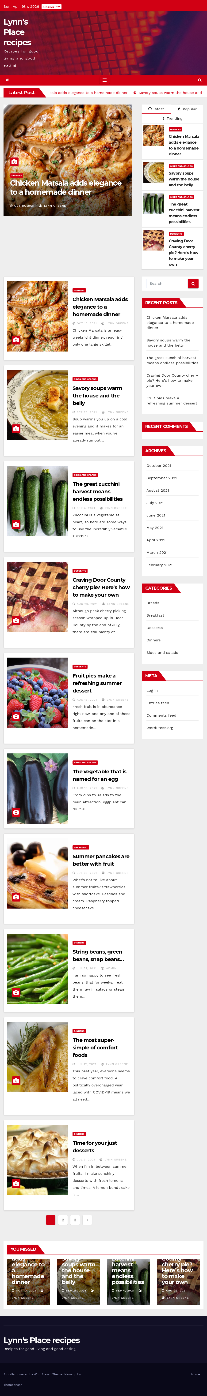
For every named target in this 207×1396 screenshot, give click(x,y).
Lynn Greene (52, 205)
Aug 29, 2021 (87, 604)
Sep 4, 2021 (86, 508)
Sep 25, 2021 (87, 412)
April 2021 (155, 540)
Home (195, 1374)
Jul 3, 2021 (86, 1159)
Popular (187, 109)
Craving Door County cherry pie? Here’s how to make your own (101, 587)
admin (109, 968)
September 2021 (161, 478)
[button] (200, 80)
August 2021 (157, 490)
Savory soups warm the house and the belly (97, 395)
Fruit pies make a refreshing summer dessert (97, 683)
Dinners (17, 175)
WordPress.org (159, 728)
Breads (152, 603)
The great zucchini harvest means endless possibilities (98, 491)
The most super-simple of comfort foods (95, 1047)
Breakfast (81, 847)
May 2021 (154, 527)
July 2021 (155, 503)
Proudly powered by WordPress (27, 1374)
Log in (152, 690)
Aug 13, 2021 (87, 788)
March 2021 (157, 552)
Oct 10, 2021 (24, 205)
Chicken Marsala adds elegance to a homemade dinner (66, 187)
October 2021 (158, 465)
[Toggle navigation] (105, 80)
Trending (172, 118)
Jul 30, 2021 (87, 873)
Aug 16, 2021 (87, 699)
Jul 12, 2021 (86, 1064)
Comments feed (161, 715)
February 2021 (159, 565)
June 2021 (155, 515)
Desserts (176, 233)
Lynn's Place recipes (17, 32)
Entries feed (157, 703)
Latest (156, 109)
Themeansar (13, 1385)
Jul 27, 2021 (86, 968)
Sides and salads (181, 166)
